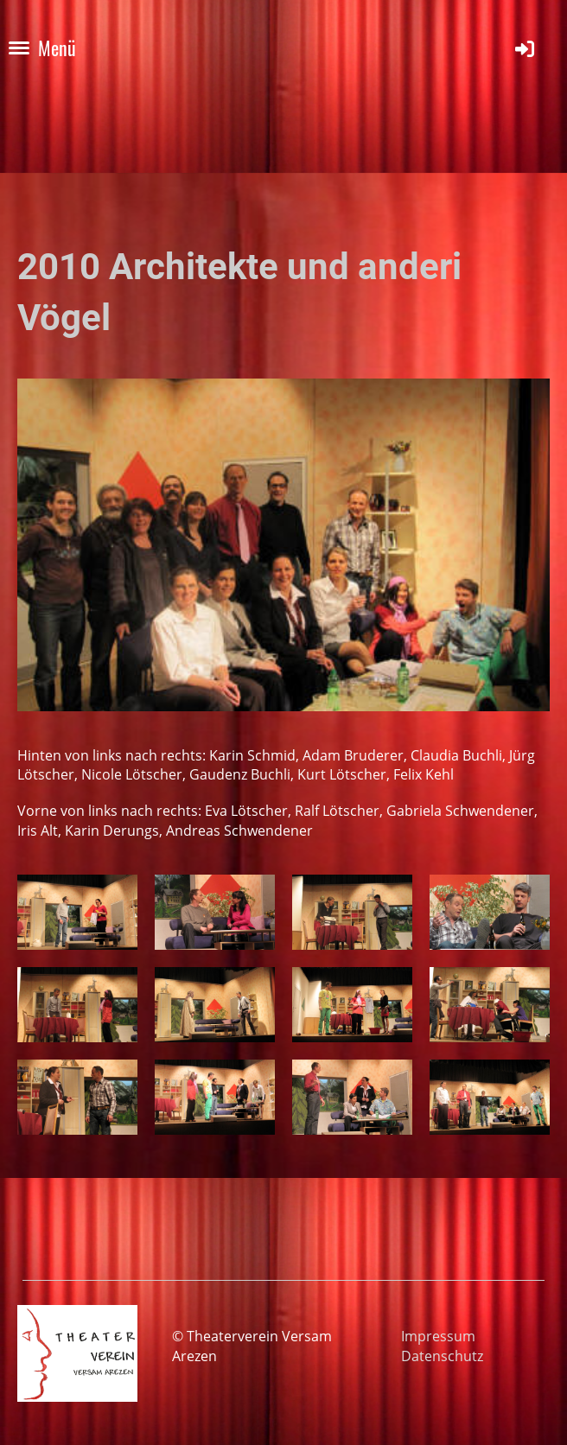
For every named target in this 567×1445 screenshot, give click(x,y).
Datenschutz (442, 1355)
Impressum (438, 1336)
